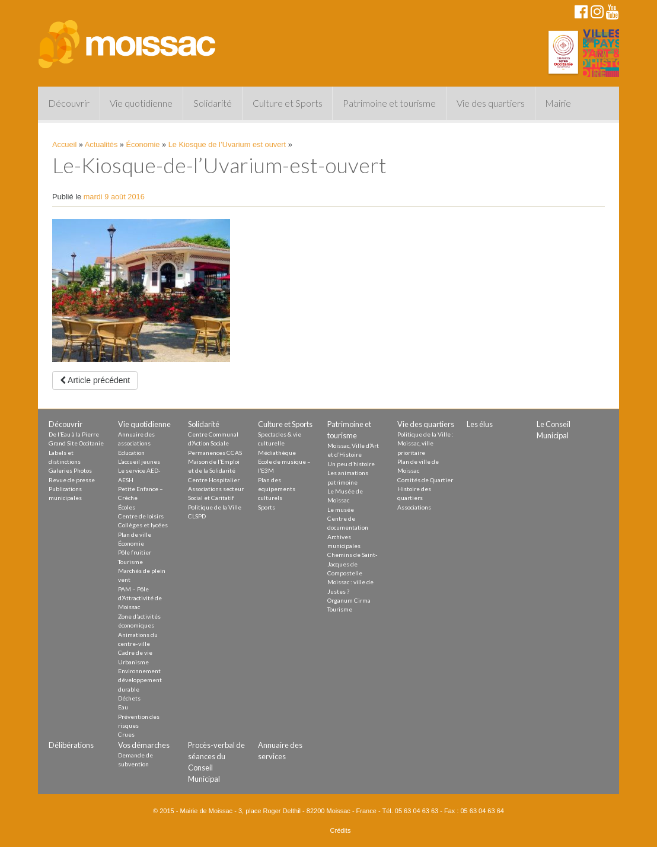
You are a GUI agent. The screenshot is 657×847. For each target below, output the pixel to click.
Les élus (480, 424)
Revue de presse (72, 479)
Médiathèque (277, 452)
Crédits (340, 830)
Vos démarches (144, 745)
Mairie (558, 103)
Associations (414, 507)
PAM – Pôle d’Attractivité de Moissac (140, 598)
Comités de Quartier (425, 479)
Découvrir (69, 103)
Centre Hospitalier (214, 479)
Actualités (101, 144)
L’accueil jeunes (139, 461)
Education (131, 452)
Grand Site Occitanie (76, 443)
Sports (266, 507)
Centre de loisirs (141, 516)
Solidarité (212, 103)
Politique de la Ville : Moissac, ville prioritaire (425, 443)
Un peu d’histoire (351, 463)
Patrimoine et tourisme (389, 103)
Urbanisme (133, 662)
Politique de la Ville (214, 507)
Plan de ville (134, 534)
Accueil (64, 144)
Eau (123, 707)
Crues (126, 734)
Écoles (126, 507)
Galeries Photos (70, 470)
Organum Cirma (349, 600)
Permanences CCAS (215, 452)
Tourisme (130, 561)
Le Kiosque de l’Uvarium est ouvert (227, 144)
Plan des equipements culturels (276, 489)
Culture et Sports (288, 103)
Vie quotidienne (141, 103)
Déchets (129, 698)
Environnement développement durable (140, 680)
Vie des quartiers (491, 103)
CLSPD (197, 516)
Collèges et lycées (143, 524)
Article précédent (95, 380)
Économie (143, 144)
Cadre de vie (135, 652)
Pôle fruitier (134, 552)
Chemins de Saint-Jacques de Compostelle (352, 564)
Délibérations (71, 745)
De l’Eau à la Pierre (74, 434)
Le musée (340, 509)
